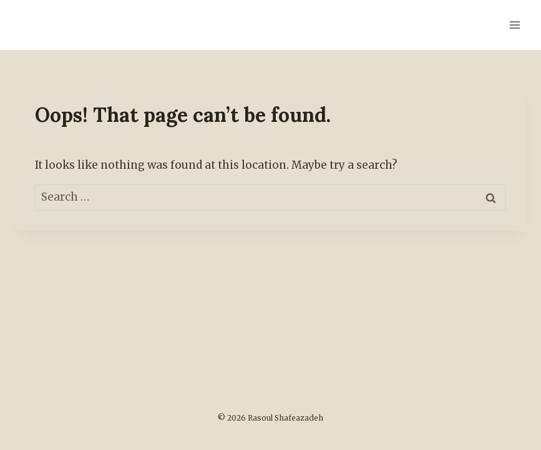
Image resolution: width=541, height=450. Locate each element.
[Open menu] (514, 24)
